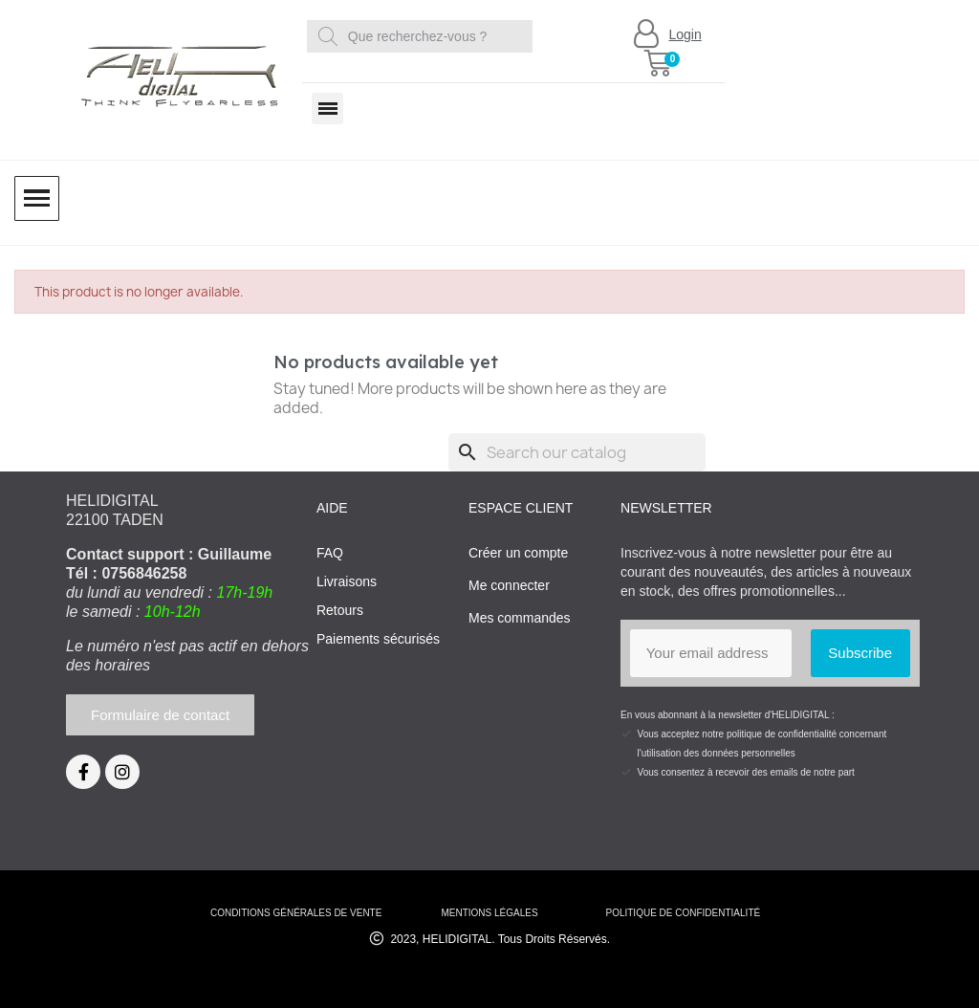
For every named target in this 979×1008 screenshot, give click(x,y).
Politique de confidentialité (682, 913)
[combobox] (423, 36)
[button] (657, 63)
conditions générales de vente (295, 913)
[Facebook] (83, 772)
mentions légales (489, 913)
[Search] (577, 452)
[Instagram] (122, 772)
